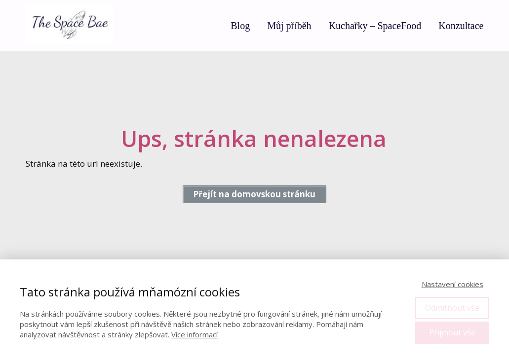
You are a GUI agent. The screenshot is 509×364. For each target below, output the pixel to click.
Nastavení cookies (452, 284)
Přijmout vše (452, 332)
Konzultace (460, 25)
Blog (240, 25)
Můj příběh (289, 25)
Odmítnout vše (452, 307)
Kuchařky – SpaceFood (375, 25)
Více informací (194, 334)
